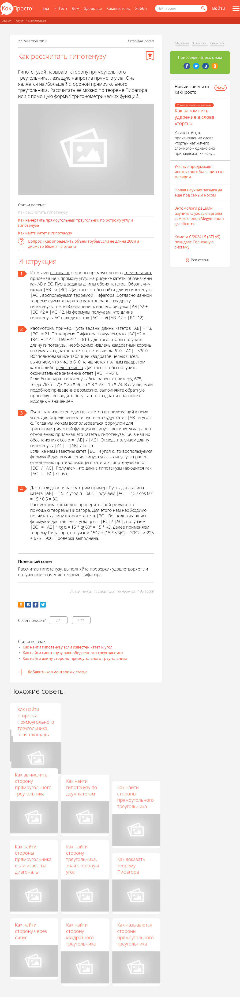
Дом (75, 8)
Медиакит (182, 43)
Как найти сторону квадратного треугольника (81, 934)
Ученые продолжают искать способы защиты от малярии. (199, 171)
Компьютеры (118, 8)
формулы (81, 312)
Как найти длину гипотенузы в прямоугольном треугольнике (84, 718)
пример (63, 328)
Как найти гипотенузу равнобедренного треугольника (73, 652)
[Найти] (202, 8)
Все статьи (200, 260)
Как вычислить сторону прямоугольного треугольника (33, 784)
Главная (6, 21)
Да (58, 620)
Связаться (217, 43)
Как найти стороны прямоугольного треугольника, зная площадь (135, 722)
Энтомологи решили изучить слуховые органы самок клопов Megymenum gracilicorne (199, 216)
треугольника (137, 272)
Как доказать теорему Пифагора (131, 865)
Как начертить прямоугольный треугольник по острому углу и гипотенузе (75, 223)
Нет (81, 620)
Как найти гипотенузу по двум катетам (81, 787)
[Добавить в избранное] (150, 55)
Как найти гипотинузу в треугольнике (30, 715)
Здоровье (93, 8)
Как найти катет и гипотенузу (45, 233)
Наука (19, 21)
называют (60, 272)
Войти (218, 8)
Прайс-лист (200, 43)
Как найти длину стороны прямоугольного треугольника (75, 658)
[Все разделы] (236, 8)
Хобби (141, 8)
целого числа (69, 367)
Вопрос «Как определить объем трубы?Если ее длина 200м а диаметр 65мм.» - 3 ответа (83, 244)
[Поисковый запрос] (181, 8)
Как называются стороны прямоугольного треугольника (135, 934)
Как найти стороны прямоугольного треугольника (135, 796)
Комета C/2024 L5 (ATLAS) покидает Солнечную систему (197, 242)
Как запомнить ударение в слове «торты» (194, 116)
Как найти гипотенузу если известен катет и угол (67, 647)
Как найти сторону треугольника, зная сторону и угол (82, 859)
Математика (37, 21)
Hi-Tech (60, 8)
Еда (46, 8)
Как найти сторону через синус (31, 931)
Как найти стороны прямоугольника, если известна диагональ (33, 859)
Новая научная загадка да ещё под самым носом (198, 192)
